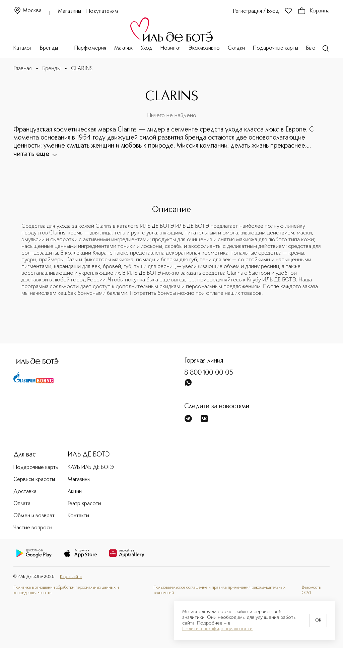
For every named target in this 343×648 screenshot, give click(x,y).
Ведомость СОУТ (311, 590)
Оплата (21, 503)
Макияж (123, 48)
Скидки (236, 48)
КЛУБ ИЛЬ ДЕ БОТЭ (91, 467)
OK (318, 620)
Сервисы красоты (34, 479)
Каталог (22, 48)
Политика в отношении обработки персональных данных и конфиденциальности (66, 590)
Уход (146, 48)
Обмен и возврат (34, 516)
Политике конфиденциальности (217, 629)
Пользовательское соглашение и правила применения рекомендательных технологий (219, 590)
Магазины (69, 11)
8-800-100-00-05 (208, 373)
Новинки (170, 48)
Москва (27, 10)
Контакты (78, 516)
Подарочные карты (275, 48)
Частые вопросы (32, 528)
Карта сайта (71, 577)
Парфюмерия (90, 48)
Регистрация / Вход (256, 11)
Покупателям (102, 11)
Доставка (25, 491)
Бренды (49, 48)
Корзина (314, 11)
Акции (75, 491)
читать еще (34, 153)
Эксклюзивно (204, 48)
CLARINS (81, 68)
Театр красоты (84, 503)
